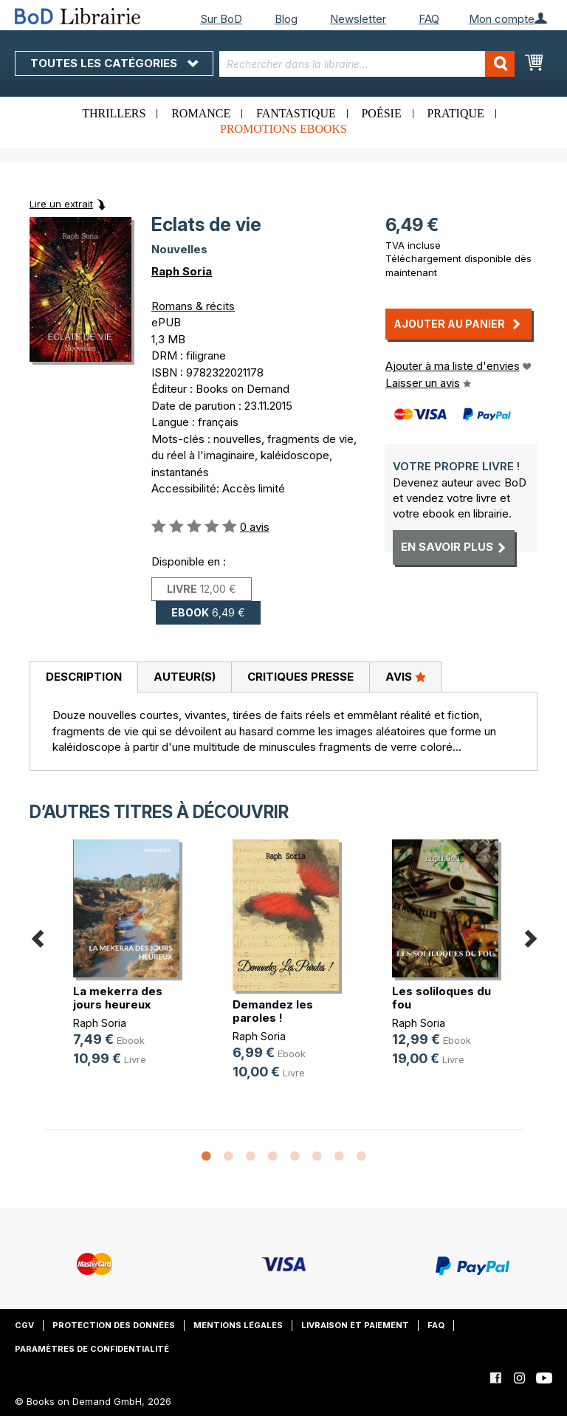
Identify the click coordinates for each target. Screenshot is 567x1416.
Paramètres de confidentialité (92, 1349)
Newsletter (358, 19)
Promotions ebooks (283, 129)
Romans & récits (193, 306)
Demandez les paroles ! (273, 1011)
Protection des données (113, 1325)
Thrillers (113, 113)
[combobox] (367, 64)
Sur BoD (221, 19)
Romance (200, 113)
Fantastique (296, 113)
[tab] (83, 677)
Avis (405, 676)
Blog (286, 19)
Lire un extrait (61, 204)
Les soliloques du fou (441, 997)
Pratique (455, 113)
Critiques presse (300, 677)
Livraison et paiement (355, 1325)
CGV (24, 1325)
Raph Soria (181, 271)
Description (84, 677)
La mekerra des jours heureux (117, 997)
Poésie (381, 113)
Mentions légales (238, 1325)
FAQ (429, 19)
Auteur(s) (185, 677)
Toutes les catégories (114, 63)
